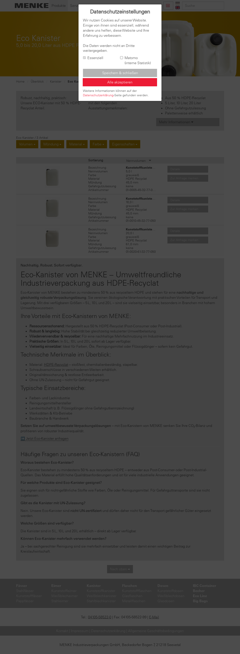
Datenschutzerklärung (98, 95)
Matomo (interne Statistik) (135, 60)
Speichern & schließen (120, 73)
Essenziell (93, 58)
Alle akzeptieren (119, 82)
